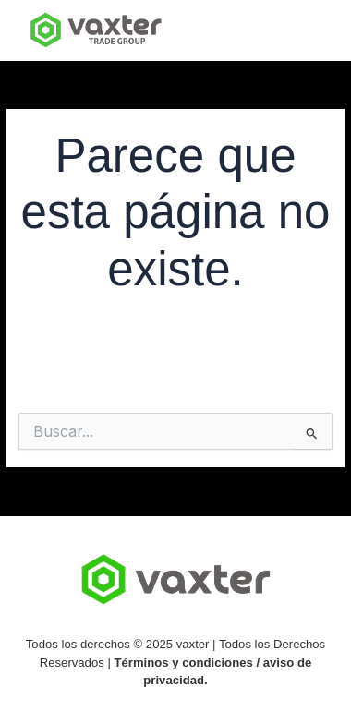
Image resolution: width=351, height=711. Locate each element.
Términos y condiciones (184, 662)
